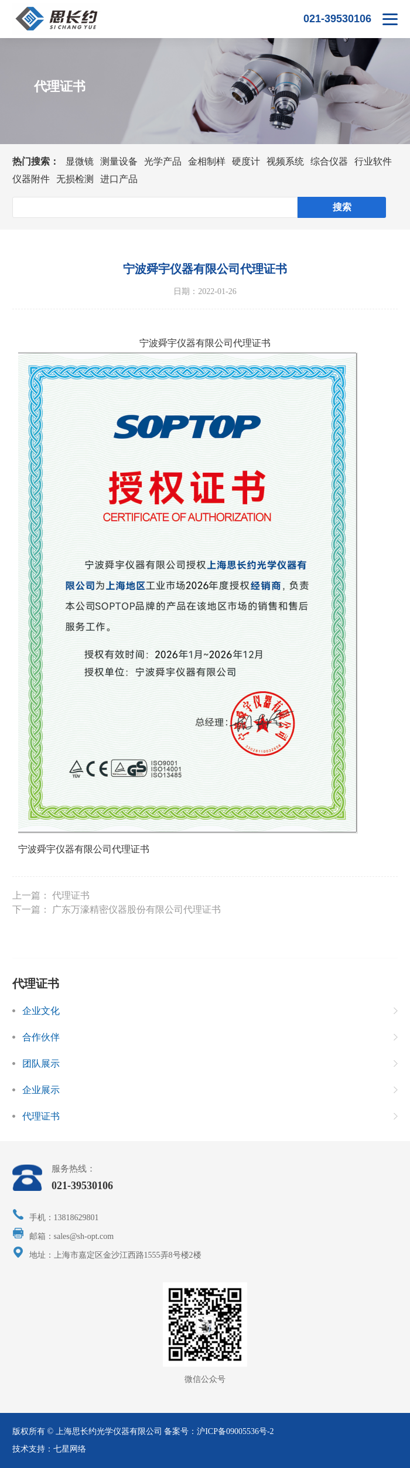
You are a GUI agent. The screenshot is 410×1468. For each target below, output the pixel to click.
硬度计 (246, 161)
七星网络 (69, 1449)
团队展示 (41, 1063)
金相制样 (207, 161)
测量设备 (119, 161)
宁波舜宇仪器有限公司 (186, 343)
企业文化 (41, 1011)
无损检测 (75, 179)
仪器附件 (31, 179)
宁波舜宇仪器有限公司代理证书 (83, 849)
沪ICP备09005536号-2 (235, 1431)
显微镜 (80, 161)
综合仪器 (329, 161)
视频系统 (285, 161)
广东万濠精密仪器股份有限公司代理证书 (136, 909)
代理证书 (71, 895)
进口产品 (119, 179)
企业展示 (41, 1090)
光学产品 (163, 161)
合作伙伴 (41, 1037)
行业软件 (373, 161)
